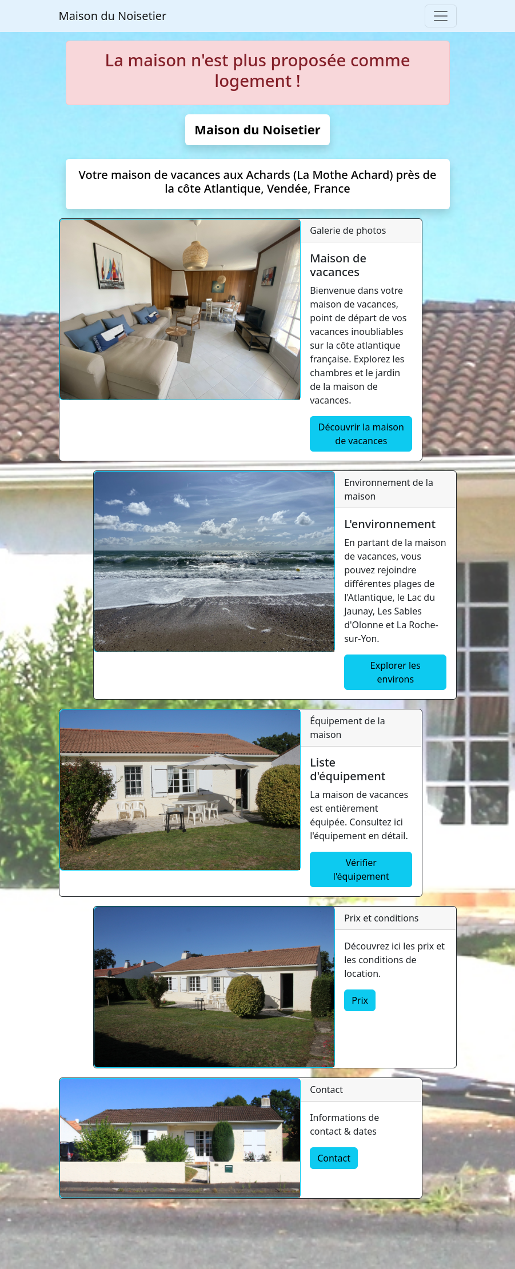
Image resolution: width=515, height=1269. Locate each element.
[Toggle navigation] (441, 16)
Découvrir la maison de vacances (361, 434)
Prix (360, 1000)
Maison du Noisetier (113, 15)
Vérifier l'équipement (361, 869)
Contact (333, 1158)
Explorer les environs (395, 672)
